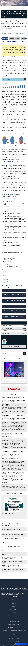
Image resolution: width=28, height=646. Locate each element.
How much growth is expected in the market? (14, 290)
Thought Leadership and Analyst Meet (14, 615)
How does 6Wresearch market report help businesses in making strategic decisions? (14, 311)
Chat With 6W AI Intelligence (21, 643)
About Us (14, 603)
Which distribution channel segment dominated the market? (14, 301)
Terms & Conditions (14, 609)
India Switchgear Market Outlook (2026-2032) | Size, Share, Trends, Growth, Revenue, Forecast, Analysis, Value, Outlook (13, 435)
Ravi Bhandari (21, 33)
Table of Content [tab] (11, 38)
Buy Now (14, 336)
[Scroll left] (1, 38)
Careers (14, 606)
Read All (4, 542)
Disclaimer (14, 612)
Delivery (14, 610)
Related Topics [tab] (18, 38)
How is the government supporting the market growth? (14, 295)
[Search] (24, 353)
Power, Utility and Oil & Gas (14, 642)
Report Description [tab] (5, 38)
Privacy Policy (14, 607)
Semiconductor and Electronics (14, 641)
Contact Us (14, 613)
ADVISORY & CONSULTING (14, 621)
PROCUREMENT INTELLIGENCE (14, 627)
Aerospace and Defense (14, 638)
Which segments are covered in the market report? (14, 306)
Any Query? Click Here (14, 346)
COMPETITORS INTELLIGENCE (14, 624)
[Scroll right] (26, 38)
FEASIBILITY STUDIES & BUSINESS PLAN (14, 623)
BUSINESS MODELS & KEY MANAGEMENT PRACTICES (14, 630)
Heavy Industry (14, 644)
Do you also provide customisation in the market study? (14, 317)
